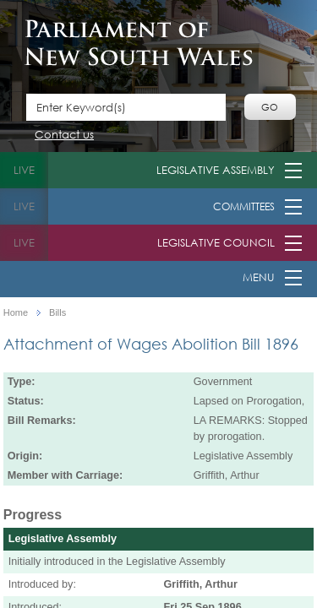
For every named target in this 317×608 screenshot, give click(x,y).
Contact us (64, 135)
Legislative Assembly (215, 170)
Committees (244, 206)
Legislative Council (216, 243)
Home (15, 313)
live (24, 170)
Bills (57, 313)
